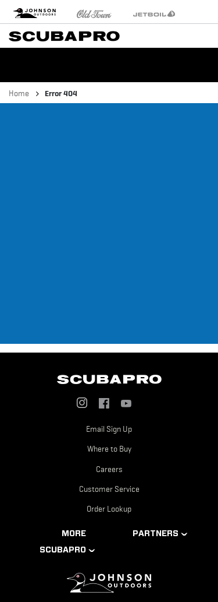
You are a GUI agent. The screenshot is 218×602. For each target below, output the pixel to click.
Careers (109, 469)
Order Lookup (109, 508)
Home (19, 93)
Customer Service (109, 489)
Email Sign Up (109, 429)
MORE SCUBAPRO (63, 541)
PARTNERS (155, 533)
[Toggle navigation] (206, 35)
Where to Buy (109, 448)
